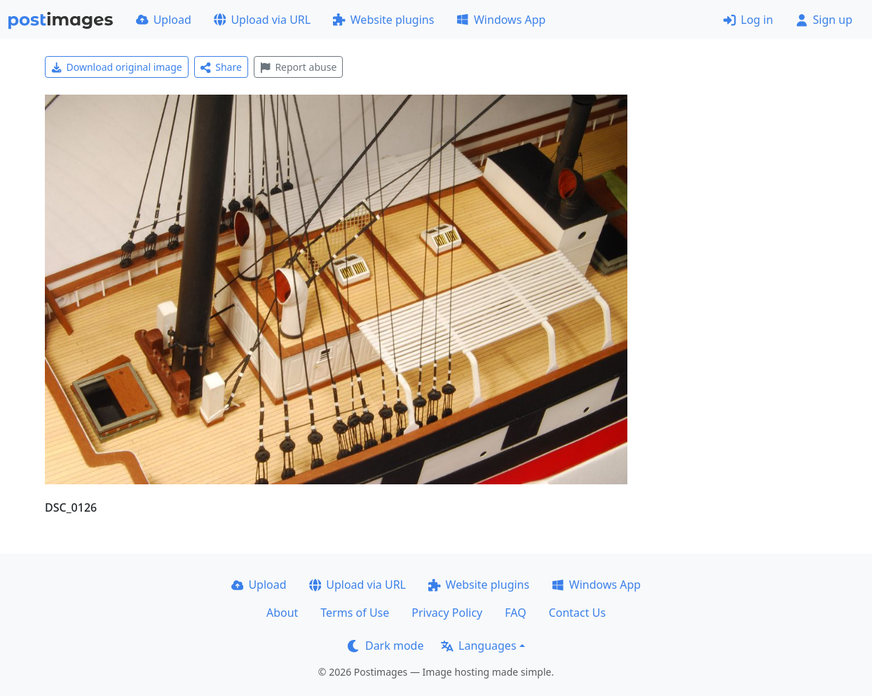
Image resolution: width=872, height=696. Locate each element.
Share (221, 67)
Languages (478, 645)
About (282, 612)
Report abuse (298, 67)
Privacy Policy (446, 612)
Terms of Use (354, 612)
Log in (748, 19)
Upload (163, 19)
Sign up (824, 19)
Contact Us (577, 612)
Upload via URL (262, 19)
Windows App (500, 19)
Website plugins (383, 19)
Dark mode (385, 645)
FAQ (515, 612)
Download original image (116, 67)
